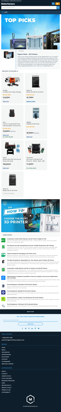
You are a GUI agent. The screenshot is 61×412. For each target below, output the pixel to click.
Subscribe (30, 324)
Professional (6, 354)
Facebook (22, 328)
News (3, 350)
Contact (4, 373)
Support (4, 359)
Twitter (25, 328)
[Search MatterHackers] (58, 7)
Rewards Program (8, 380)
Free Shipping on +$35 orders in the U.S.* (11, 0)
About (4, 371)
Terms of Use (6, 390)
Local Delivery (7, 378)
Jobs (3, 383)
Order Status (6, 376)
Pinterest (35, 328)
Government (6, 361)
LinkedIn (32, 328)
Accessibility (6, 392)
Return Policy (6, 385)
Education (5, 357)
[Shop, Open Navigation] (4, 12)
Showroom (6, 352)
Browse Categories (10, 71)
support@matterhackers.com (13, 340)
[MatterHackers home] (8, 4)
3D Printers (21, 51)
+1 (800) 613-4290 (7, 337)
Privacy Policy (7, 387)
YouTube (38, 328)
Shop (3, 347)
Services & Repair (7, 364)
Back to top (30, 311)
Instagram (28, 328)
